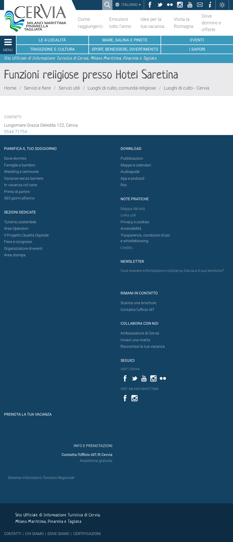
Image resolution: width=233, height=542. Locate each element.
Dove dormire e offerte (211, 22)
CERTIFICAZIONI (87, 533)
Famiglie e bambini (19, 165)
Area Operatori (16, 228)
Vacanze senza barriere (23, 178)
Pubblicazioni (132, 158)
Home (10, 88)
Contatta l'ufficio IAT (137, 309)
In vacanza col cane (20, 185)
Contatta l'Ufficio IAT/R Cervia (87, 454)
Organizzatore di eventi (23, 248)
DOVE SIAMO (58, 533)
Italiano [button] (131, 4)
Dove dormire (15, 158)
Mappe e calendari (136, 165)
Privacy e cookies (135, 222)
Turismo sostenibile (20, 222)
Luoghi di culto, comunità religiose (122, 88)
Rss (124, 185)
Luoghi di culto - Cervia (186, 88)
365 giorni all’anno (19, 198)
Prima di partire (17, 191)
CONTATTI (12, 533)
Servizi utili (69, 88)
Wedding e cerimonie (21, 171)
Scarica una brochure (138, 303)
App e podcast (133, 178)
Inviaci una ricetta (135, 340)
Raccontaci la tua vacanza (143, 346)
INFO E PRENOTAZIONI (92, 446)
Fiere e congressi (18, 241)
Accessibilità (131, 228)
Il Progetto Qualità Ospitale (26, 235)
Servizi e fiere (37, 88)
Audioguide (130, 171)
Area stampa (15, 255)
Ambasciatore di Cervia (140, 333)
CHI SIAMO (34, 533)
